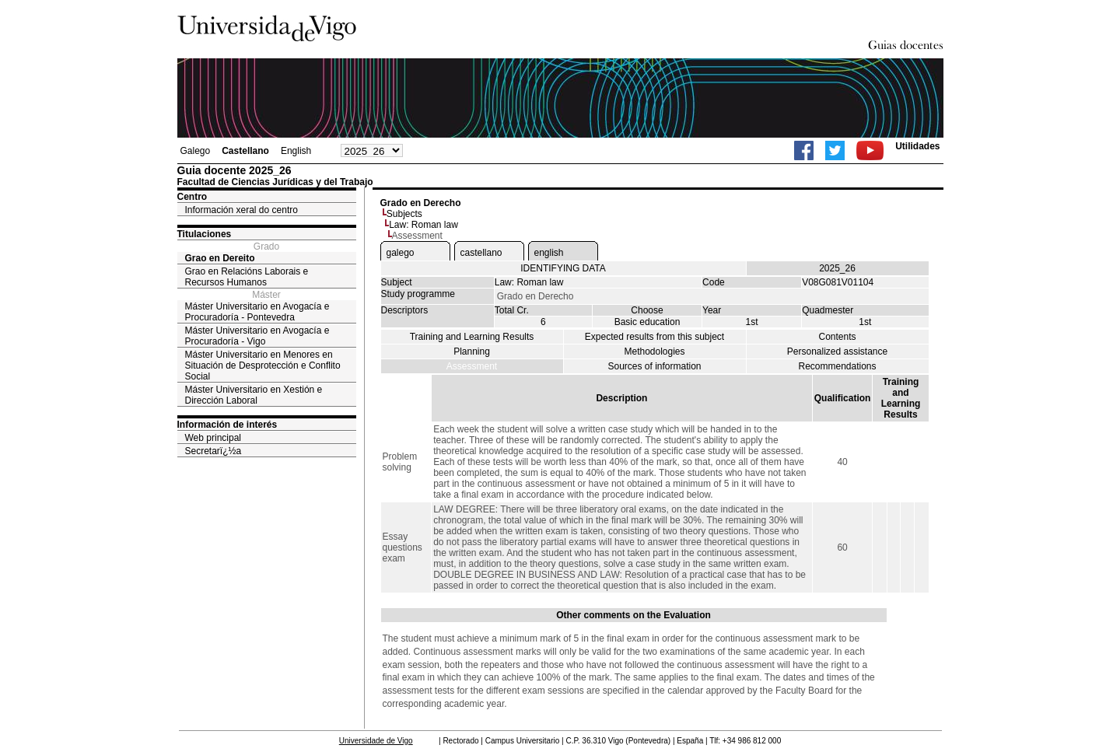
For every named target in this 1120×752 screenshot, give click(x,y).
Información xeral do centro (241, 210)
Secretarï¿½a (213, 451)
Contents (837, 336)
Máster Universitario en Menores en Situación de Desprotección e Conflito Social (263, 365)
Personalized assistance (837, 351)
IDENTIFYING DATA (563, 268)
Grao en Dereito (220, 258)
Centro (192, 196)
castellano (481, 252)
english (549, 252)
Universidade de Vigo (376, 740)
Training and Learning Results (472, 336)
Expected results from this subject (654, 336)
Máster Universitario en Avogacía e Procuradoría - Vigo (257, 336)
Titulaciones (204, 234)
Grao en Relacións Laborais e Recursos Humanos (247, 277)
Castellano (245, 150)
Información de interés (227, 424)
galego (401, 252)
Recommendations (837, 366)
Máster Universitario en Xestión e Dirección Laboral (254, 395)
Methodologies (654, 351)
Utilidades (917, 146)
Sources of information (654, 366)
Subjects (404, 213)
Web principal (213, 437)
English (296, 150)
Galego (195, 150)
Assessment (471, 366)
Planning (471, 351)
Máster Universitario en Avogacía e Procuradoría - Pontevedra (257, 312)
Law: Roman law (423, 224)
